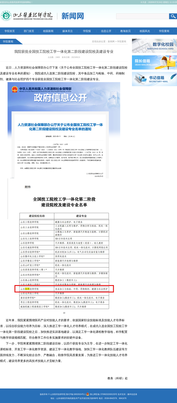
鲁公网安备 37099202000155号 (101, 394)
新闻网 (111, 41)
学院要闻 (164, 31)
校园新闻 (48, 31)
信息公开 (106, 31)
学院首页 (10, 31)
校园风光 (145, 31)
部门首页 (29, 31)
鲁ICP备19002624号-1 (75, 394)
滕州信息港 (132, 394)
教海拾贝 (125, 31)
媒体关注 (67, 31)
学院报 (87, 31)
